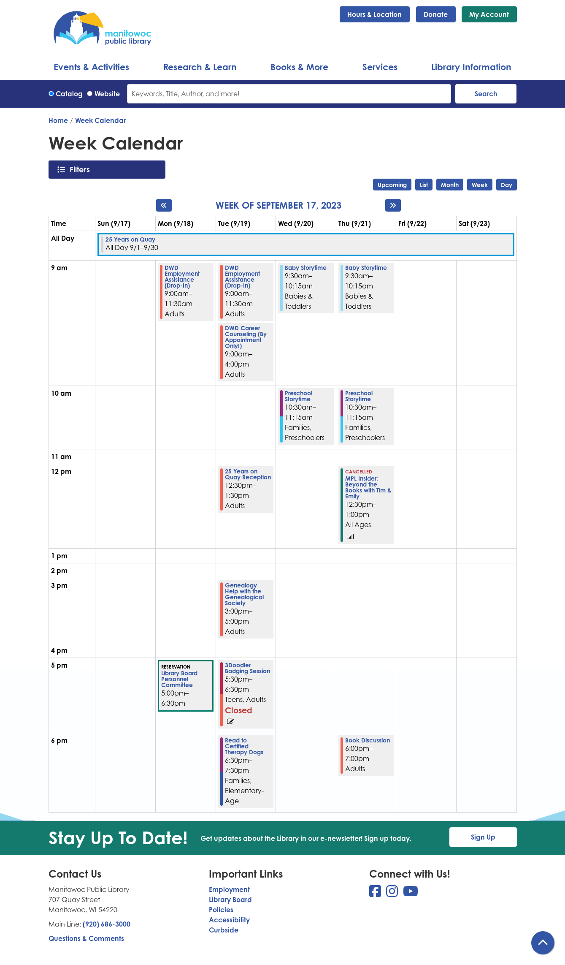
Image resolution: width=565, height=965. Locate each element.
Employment (229, 889)
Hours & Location (374, 14)
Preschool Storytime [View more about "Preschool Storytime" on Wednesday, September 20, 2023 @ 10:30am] (298, 396)
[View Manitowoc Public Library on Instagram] (393, 893)
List (424, 184)
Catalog (69, 94)
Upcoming (392, 184)
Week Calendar (100, 120)
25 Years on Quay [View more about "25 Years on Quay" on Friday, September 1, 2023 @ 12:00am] (130, 239)
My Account (489, 14)
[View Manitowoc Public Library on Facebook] (376, 893)
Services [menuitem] (379, 66)
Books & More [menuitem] (299, 66)
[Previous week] (164, 205)
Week (480, 184)
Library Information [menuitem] (471, 66)
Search (486, 94)
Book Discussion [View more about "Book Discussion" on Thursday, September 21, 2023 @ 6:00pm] (367, 740)
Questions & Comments (86, 938)
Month (450, 184)
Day (506, 184)
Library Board (230, 899)
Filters (82, 169)
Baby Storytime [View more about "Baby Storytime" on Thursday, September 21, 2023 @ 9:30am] (366, 268)
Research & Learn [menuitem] (200, 66)
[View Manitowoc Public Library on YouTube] (410, 893)
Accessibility (229, 920)
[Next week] (393, 205)
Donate (436, 14)
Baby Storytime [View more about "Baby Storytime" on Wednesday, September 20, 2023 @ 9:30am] (306, 268)
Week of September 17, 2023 (278, 205)
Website (107, 94)
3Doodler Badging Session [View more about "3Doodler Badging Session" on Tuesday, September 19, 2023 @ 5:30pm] (247, 668)
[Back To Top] (542, 942)
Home (58, 120)
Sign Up (483, 837)
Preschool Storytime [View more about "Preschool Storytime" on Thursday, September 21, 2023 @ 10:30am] (359, 396)
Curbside (223, 930)
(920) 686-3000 (106, 924)
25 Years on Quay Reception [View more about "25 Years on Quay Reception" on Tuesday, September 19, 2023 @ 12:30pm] (248, 474)
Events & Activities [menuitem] (91, 66)
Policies (221, 909)
